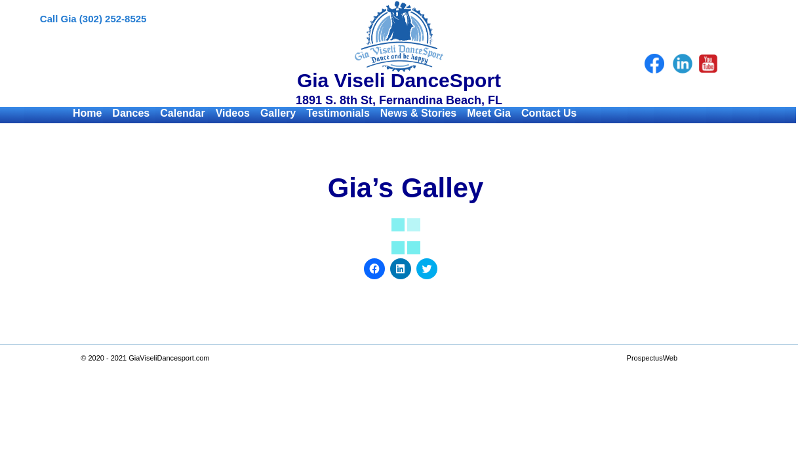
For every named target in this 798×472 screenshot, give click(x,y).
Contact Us (548, 113)
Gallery (278, 113)
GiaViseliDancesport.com (169, 358)
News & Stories (418, 113)
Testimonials (338, 113)
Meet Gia (489, 113)
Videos (233, 113)
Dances (131, 113)
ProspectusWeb (652, 358)
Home (87, 113)
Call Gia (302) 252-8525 (93, 18)
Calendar (182, 113)
